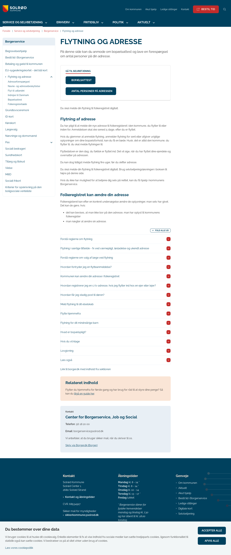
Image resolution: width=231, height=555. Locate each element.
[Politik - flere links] (127, 23)
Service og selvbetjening (23, 22)
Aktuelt (143, 22)
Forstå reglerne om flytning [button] (76, 239)
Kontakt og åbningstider (80, 497)
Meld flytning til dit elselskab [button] (77, 304)
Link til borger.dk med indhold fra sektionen (85, 369)
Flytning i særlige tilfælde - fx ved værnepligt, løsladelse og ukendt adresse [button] (104, 248)
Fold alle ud (162, 230)
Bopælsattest (81, 80)
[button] (50, 77)
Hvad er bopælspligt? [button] (73, 332)
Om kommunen (187, 482)
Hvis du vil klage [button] (70, 341)
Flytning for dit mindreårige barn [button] (79, 322)
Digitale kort (185, 508)
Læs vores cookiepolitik (19, 547)
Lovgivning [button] (66, 350)
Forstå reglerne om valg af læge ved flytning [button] (86, 257)
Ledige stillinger (168, 9)
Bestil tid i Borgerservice (192, 498)
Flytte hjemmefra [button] (70, 313)
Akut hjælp (184, 493)
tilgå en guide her (84, 393)
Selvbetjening (186, 513)
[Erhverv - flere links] (73, 23)
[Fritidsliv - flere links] (102, 23)
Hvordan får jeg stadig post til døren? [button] (82, 294)
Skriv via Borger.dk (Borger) (81, 445)
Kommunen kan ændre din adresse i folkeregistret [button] (89, 276)
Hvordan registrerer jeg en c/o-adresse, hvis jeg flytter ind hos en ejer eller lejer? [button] (108, 285)
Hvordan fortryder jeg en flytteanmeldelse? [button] (86, 267)
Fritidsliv (91, 22)
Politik (118, 22)
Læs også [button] (66, 360)
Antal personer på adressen (91, 91)
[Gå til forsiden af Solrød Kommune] (13, 9)
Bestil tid (206, 9)
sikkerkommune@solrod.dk (82, 514)
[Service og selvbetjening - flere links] (46, 23)
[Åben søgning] (224, 9)
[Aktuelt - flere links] (153, 23)
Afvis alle (212, 540)
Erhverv (63, 22)
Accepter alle (212, 530)
